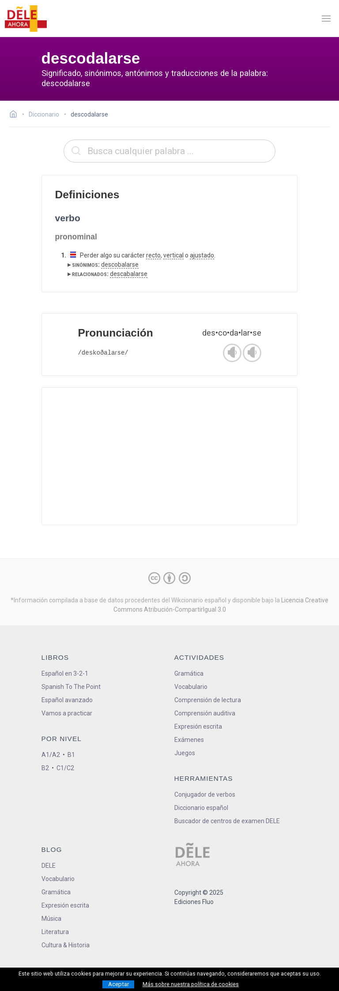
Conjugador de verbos (204, 794)
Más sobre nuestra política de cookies (191, 984)
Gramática (188, 673)
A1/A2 (50, 754)
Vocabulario (190, 686)
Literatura (55, 931)
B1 (71, 754)
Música (51, 918)
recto (153, 255)
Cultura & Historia (65, 945)
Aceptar (118, 984)
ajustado (202, 255)
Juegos (184, 752)
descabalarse (128, 273)
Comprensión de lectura (207, 700)
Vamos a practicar (66, 713)
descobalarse (120, 264)
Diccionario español (201, 807)
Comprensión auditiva (204, 713)
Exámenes (189, 739)
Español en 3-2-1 (64, 673)
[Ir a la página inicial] (15, 115)
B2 (45, 768)
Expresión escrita (198, 726)
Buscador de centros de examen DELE (227, 821)
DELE (48, 865)
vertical (173, 255)
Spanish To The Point (71, 686)
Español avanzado (67, 700)
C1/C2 (65, 768)
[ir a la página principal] (25, 18)
